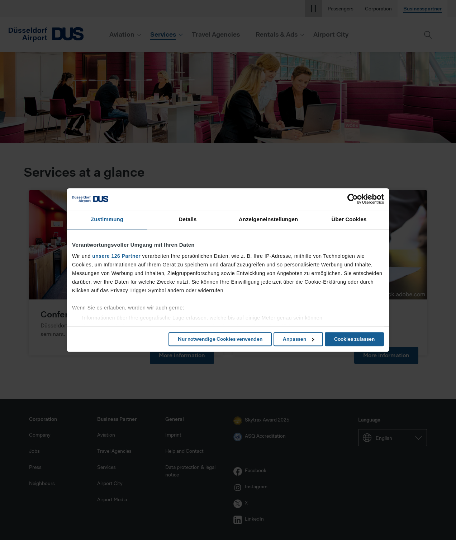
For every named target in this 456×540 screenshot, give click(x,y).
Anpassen (298, 339)
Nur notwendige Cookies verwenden (220, 339)
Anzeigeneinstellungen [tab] (268, 219)
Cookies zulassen (354, 339)
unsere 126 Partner (116, 256)
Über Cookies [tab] (349, 219)
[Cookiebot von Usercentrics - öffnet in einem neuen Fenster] (352, 199)
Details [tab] (188, 219)
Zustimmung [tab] (107, 219)
